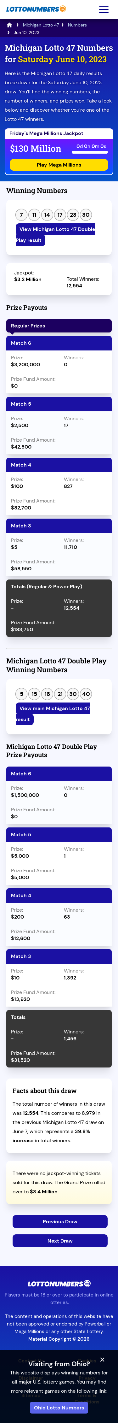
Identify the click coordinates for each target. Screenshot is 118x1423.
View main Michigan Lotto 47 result (53, 714)
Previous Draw (60, 1221)
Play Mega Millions (59, 165)
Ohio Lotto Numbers (59, 1407)
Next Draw (60, 1241)
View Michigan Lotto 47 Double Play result (55, 235)
